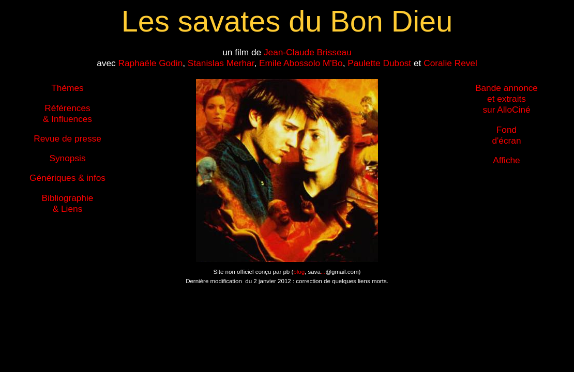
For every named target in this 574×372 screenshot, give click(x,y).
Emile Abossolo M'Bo (301, 63)
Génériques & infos (67, 178)
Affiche (506, 160)
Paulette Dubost (379, 63)
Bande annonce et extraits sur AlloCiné (506, 99)
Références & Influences (67, 113)
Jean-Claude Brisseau (308, 52)
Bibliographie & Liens (68, 203)
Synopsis (67, 158)
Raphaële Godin (150, 63)
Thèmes (67, 88)
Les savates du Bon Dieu (287, 21)
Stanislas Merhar (221, 63)
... (323, 272)
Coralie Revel (450, 63)
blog (299, 272)
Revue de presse (67, 138)
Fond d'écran (506, 135)
